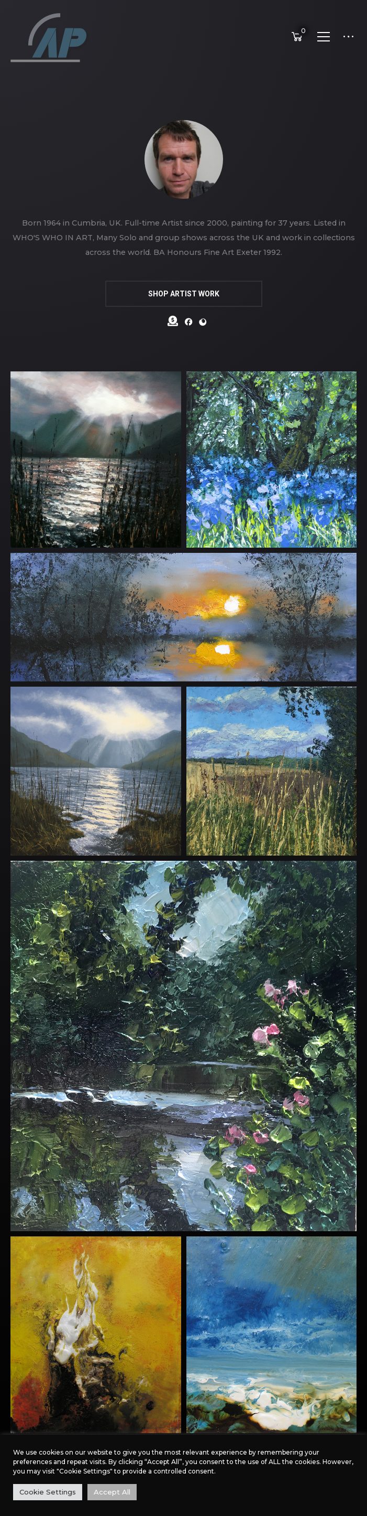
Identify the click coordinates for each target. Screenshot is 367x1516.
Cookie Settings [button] (47, 1492)
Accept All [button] (112, 1492)
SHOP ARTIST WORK (183, 294)
